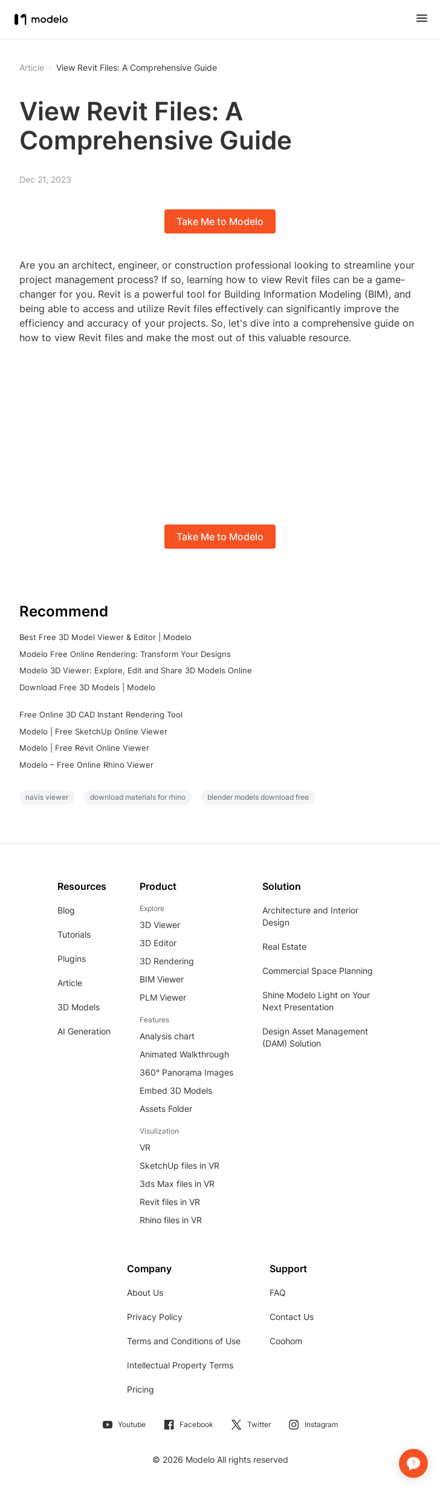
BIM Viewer (162, 979)
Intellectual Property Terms (180, 1365)
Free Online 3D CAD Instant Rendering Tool (101, 714)
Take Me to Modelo (220, 221)
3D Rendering (167, 961)
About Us (145, 1292)
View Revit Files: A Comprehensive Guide (136, 68)
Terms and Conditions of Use (184, 1341)
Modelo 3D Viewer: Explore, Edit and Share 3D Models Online (135, 670)
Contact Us (292, 1317)
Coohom (286, 1341)
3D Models (78, 1007)
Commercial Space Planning (317, 971)
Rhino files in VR (171, 1220)
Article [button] (31, 68)
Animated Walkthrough (184, 1054)
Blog (66, 910)
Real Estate (284, 946)
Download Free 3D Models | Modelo (87, 687)
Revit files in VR (170, 1202)
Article (69, 983)
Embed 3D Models (176, 1090)
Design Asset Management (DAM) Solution (315, 1037)
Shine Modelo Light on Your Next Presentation (316, 1001)
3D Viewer (160, 925)
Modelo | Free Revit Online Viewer (84, 748)
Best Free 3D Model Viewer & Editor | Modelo (105, 637)
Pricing (140, 1389)
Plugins (71, 958)
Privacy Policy (155, 1317)
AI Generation (84, 1031)
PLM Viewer (163, 997)
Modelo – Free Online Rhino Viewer (86, 765)
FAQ (278, 1292)
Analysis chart (167, 1036)
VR (145, 1147)
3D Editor (158, 943)
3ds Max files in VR (177, 1183)
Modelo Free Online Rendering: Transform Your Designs (125, 654)
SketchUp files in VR (179, 1165)
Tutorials (74, 934)
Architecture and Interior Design (310, 916)
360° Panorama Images (186, 1072)
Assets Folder (166, 1108)
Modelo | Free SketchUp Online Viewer (93, 731)
